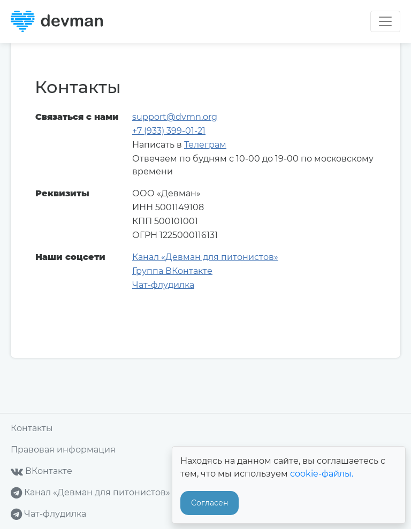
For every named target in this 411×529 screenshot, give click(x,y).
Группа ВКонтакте (172, 271)
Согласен (209, 503)
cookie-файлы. (321, 474)
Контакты (32, 428)
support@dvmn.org (174, 117)
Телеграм (205, 145)
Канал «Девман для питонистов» (205, 257)
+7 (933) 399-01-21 (169, 131)
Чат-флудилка (163, 285)
